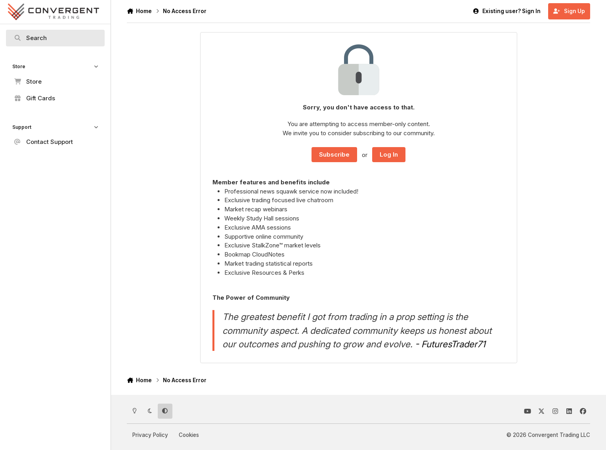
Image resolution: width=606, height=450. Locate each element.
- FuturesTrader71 (450, 344)
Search (30, 38)
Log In (389, 154)
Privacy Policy (150, 435)
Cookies (189, 435)
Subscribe (334, 154)
